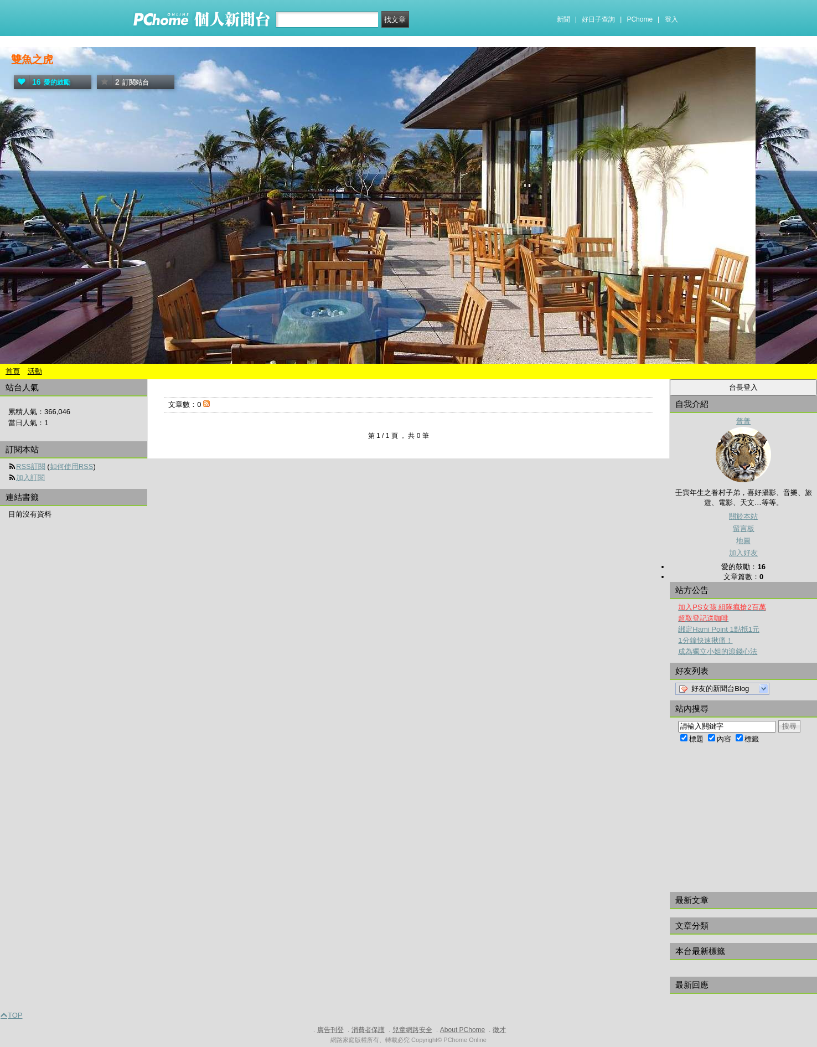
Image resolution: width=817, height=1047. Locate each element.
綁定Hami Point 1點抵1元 (718, 629)
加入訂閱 (30, 477)
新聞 (563, 19)
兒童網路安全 (412, 1030)
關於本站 (743, 516)
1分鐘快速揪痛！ (705, 640)
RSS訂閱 (30, 466)
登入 (671, 19)
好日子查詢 (598, 19)
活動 (35, 371)
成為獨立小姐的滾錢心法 (717, 651)
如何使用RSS (72, 466)
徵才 (499, 1030)
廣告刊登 (330, 1030)
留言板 (743, 528)
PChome (640, 19)
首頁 (13, 371)
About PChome (462, 1030)
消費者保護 (368, 1030)
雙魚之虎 (32, 59)
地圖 (743, 541)
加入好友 (743, 553)
